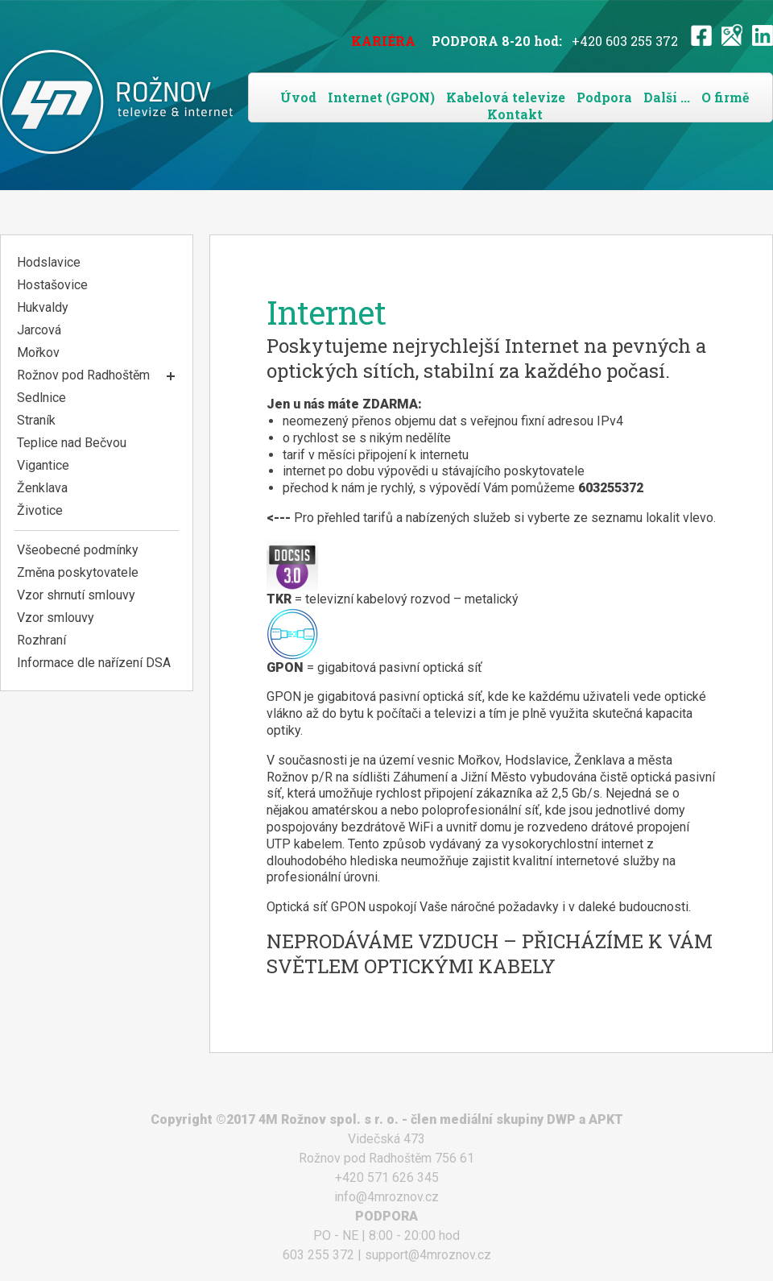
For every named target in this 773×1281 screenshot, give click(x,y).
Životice (40, 510)
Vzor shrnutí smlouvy (76, 595)
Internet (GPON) (381, 97)
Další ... (666, 97)
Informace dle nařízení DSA (94, 662)
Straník (36, 420)
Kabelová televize (505, 97)
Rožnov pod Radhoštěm (83, 375)
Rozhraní (41, 640)
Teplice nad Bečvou (71, 442)
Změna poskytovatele (77, 572)
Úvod (298, 97)
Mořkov (38, 352)
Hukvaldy (42, 307)
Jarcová (39, 330)
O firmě (725, 97)
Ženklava (42, 487)
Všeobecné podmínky (77, 550)
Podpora (604, 97)
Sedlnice (41, 397)
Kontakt (515, 114)
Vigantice (43, 465)
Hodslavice (49, 262)
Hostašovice (52, 284)
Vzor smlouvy (55, 617)
